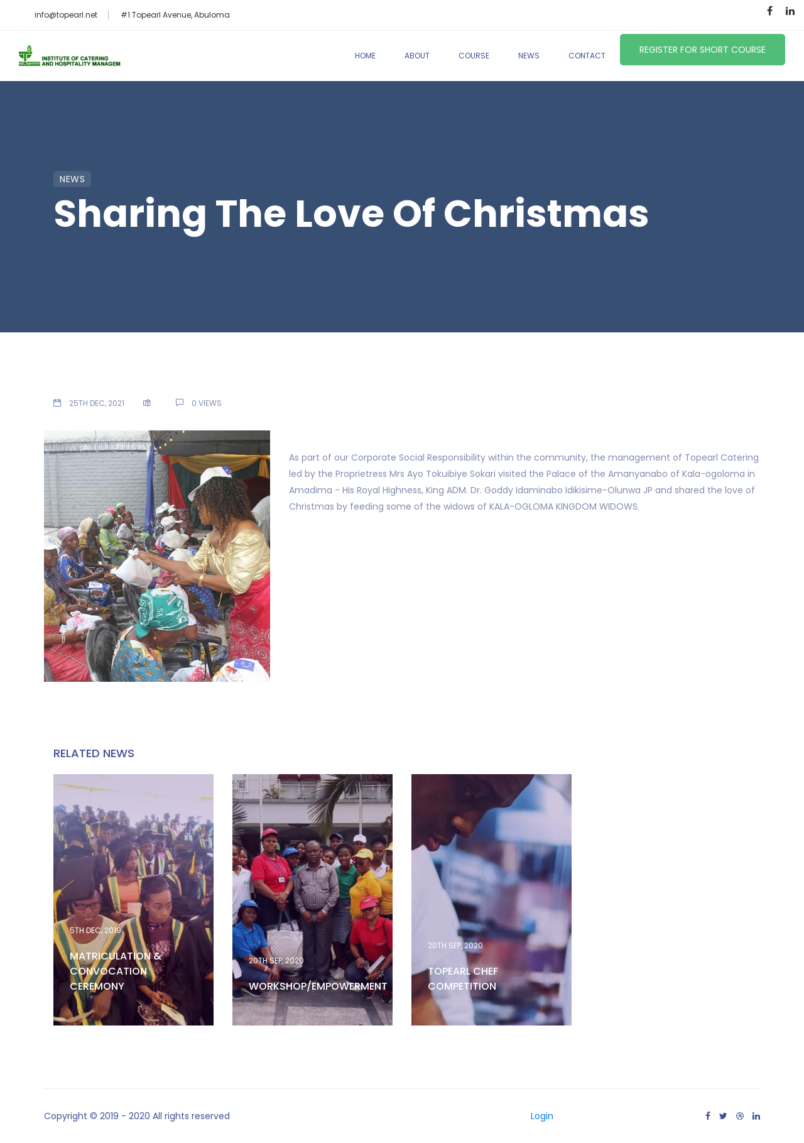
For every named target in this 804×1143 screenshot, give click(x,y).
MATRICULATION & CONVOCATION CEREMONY (115, 971)
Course (474, 55)
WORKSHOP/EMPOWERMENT (318, 986)
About (417, 55)
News (529, 55)
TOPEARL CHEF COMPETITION (463, 978)
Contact (587, 55)
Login (542, 1116)
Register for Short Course (702, 49)
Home (365, 55)
